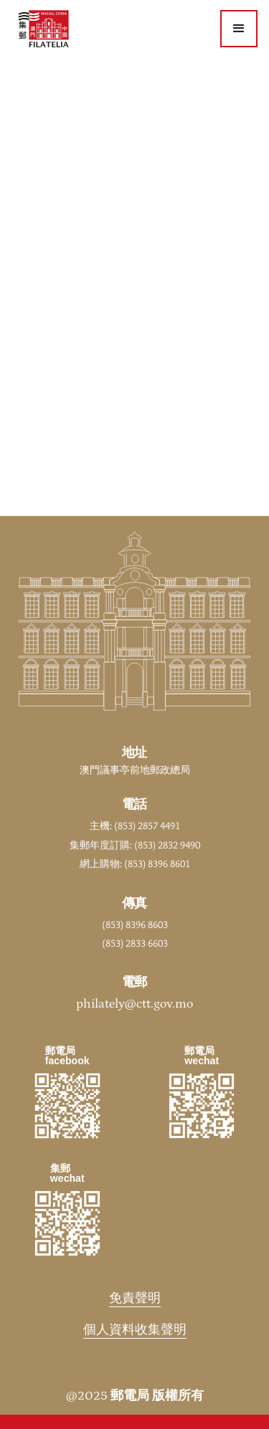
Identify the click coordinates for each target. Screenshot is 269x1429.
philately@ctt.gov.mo (134, 1004)
